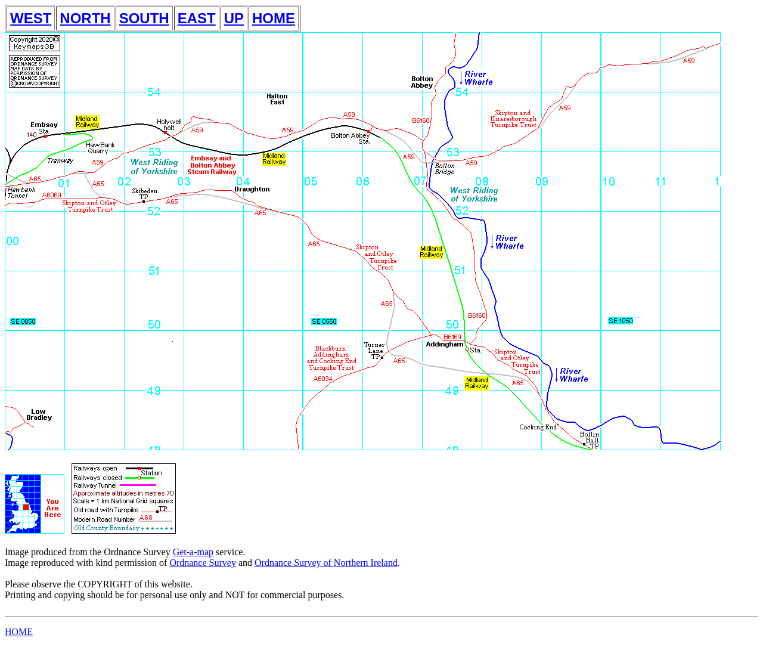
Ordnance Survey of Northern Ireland (326, 563)
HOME (273, 18)
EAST (197, 18)
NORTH (85, 18)
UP (234, 18)
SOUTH (144, 18)
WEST (30, 18)
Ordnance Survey (202, 563)
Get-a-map (193, 552)
